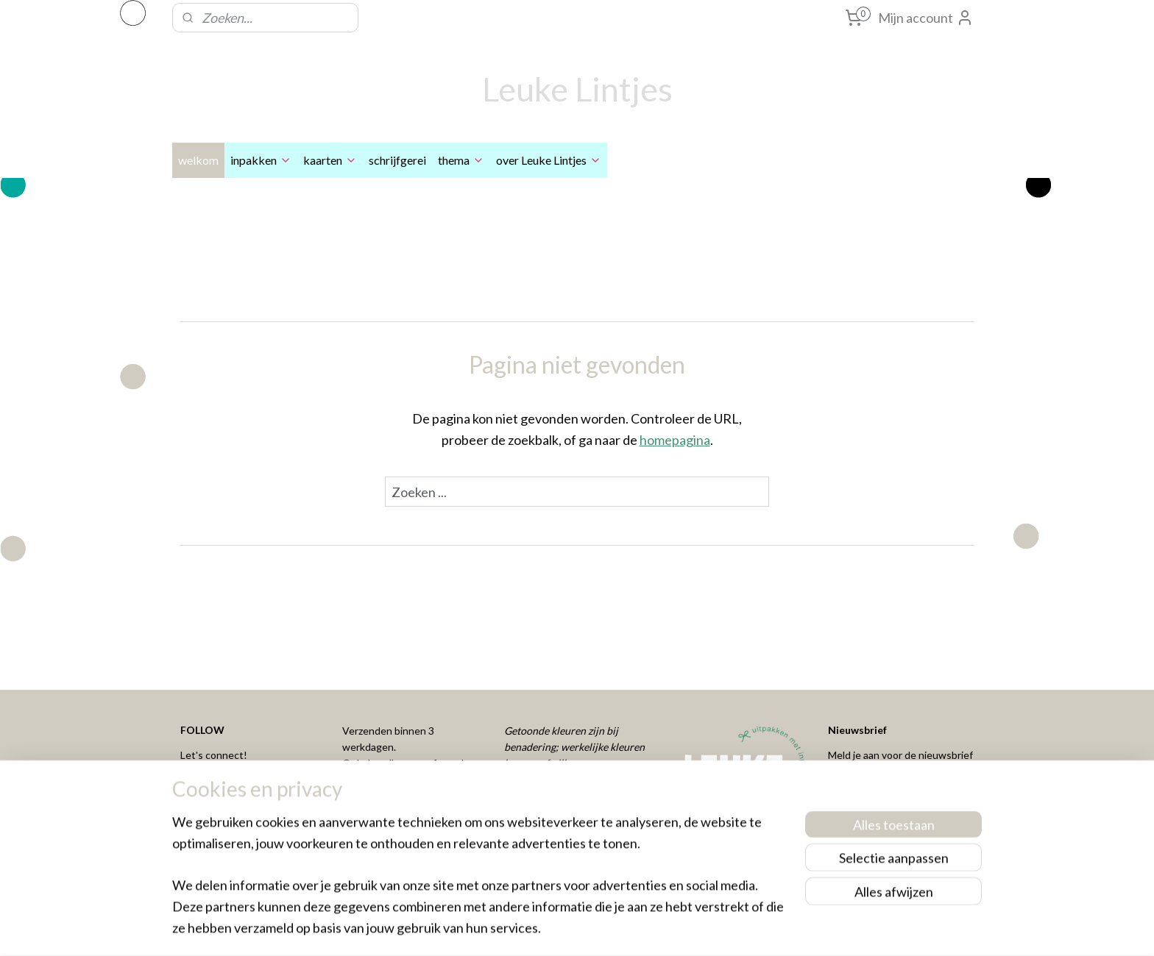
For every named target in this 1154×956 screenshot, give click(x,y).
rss (552, 929)
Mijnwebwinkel (722, 929)
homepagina (675, 440)
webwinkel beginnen (603, 929)
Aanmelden (872, 794)
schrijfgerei (397, 160)
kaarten (330, 160)
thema (461, 160)
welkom (198, 160)
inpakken (260, 160)
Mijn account (926, 17)
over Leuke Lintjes (548, 160)
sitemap (526, 929)
